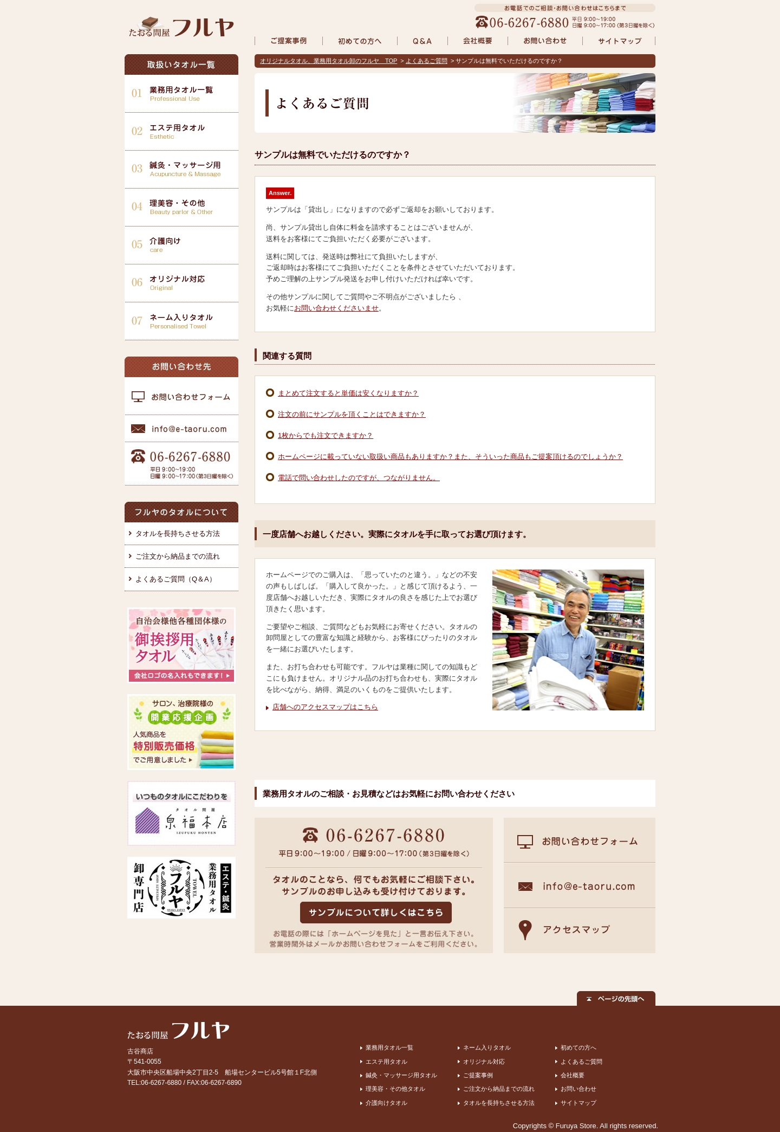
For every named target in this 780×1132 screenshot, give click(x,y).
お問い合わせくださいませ (336, 308)
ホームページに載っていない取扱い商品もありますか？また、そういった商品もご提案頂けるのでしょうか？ (450, 456)
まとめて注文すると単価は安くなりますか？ (348, 393)
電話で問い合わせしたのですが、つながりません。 (359, 478)
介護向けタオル (386, 1102)
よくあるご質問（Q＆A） (175, 579)
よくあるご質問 (426, 60)
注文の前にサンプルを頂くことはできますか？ (352, 414)
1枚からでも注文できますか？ (325, 435)
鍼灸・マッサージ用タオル (401, 1075)
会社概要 (572, 1075)
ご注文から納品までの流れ (177, 556)
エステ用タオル (386, 1061)
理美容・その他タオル (395, 1088)
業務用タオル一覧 (389, 1047)
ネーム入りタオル (487, 1047)
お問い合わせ (578, 1088)
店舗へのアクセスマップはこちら (325, 707)
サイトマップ (578, 1102)
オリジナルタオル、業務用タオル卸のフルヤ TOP (328, 60)
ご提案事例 (478, 1075)
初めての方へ (578, 1047)
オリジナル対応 (484, 1061)
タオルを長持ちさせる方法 (177, 533)
